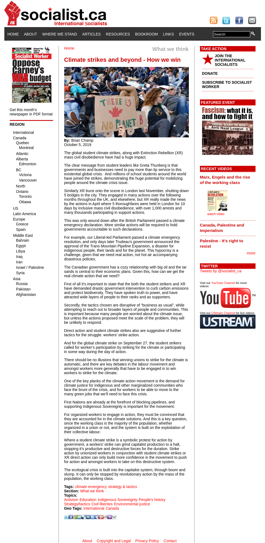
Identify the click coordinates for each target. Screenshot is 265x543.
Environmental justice (132, 504)
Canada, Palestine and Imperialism (222, 228)
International (93, 508)
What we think (92, 491)
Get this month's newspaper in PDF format (31, 112)
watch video (215, 214)
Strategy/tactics (77, 504)
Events (186, 34)
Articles (91, 34)
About (30, 34)
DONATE (210, 73)
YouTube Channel (223, 283)
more (251, 253)
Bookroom (146, 34)
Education (88, 499)
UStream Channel (223, 313)
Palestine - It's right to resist (221, 243)
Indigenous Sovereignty (117, 499)
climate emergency (91, 486)
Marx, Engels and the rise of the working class (225, 180)
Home (13, 34)
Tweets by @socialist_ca (221, 271)
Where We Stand (59, 34)
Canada (112, 508)
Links (168, 34)
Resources (118, 34)
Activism (71, 499)
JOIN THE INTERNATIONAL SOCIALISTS (230, 60)
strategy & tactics (122, 486)
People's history (152, 499)
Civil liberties (102, 504)
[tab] (228, 179)
